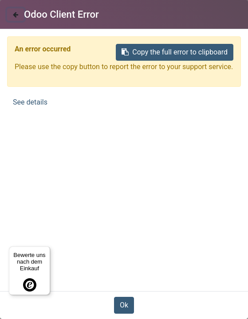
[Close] (15, 14)
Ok (124, 305)
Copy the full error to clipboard (175, 52)
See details (30, 102)
